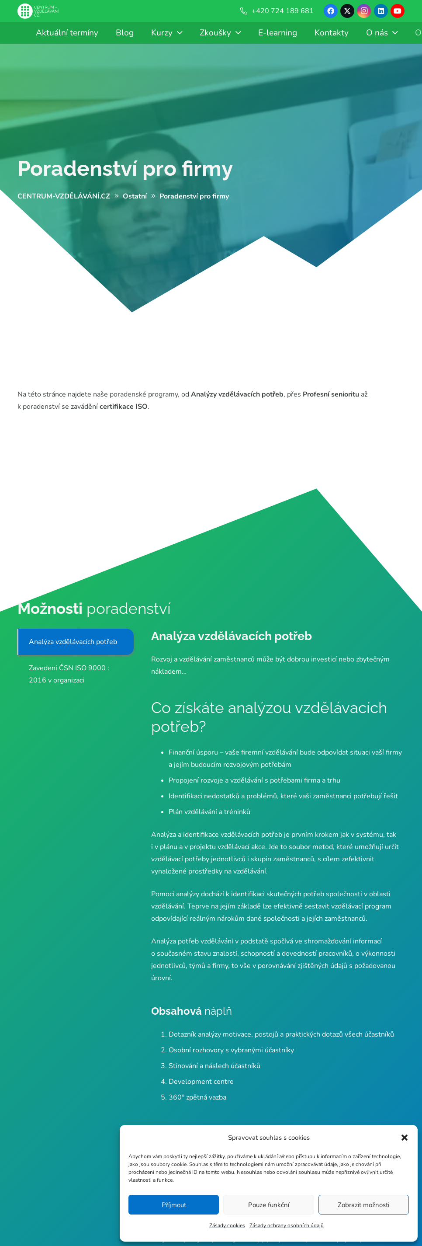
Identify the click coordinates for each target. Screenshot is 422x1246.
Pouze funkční (268, 1205)
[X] (347, 11)
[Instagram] (364, 11)
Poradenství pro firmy (125, 168)
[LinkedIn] (381, 11)
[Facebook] (331, 11)
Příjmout (174, 1205)
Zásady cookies (227, 1225)
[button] (404, 1137)
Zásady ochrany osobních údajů (286, 1225)
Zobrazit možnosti (363, 1205)
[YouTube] (398, 11)
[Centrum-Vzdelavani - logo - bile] (38, 11)
